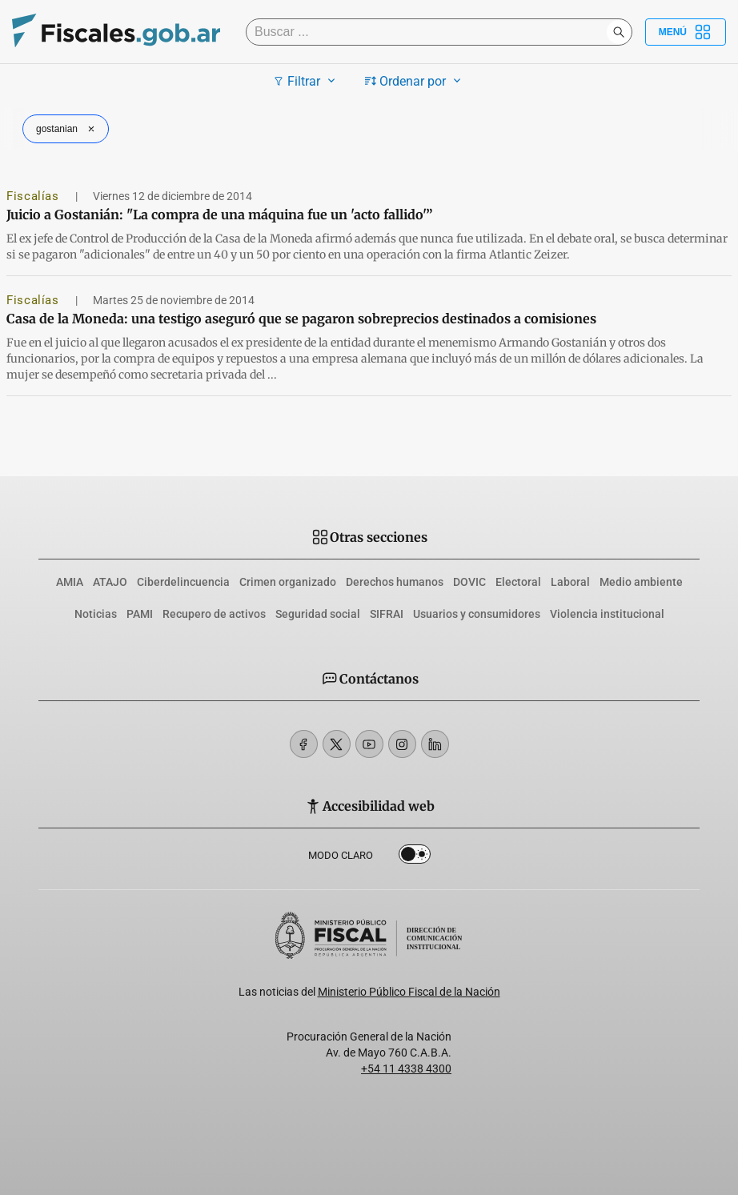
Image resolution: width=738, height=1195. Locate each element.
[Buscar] (430, 32)
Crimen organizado (287, 581)
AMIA (69, 581)
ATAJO (110, 581)
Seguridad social (317, 614)
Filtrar (306, 81)
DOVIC (469, 581)
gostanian (67, 129)
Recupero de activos (214, 614)
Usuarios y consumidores (476, 614)
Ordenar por (415, 81)
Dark (414, 857)
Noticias (95, 614)
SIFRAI (386, 614)
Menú (685, 32)
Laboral (570, 581)
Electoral (518, 581)
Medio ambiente (641, 581)
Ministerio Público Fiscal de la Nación (409, 991)
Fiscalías (34, 196)
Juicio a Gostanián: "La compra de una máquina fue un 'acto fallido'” (219, 215)
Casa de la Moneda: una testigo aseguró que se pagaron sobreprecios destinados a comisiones (301, 319)
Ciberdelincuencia (183, 581)
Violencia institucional (607, 614)
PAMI (139, 614)
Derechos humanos (394, 581)
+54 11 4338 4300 (406, 1068)
